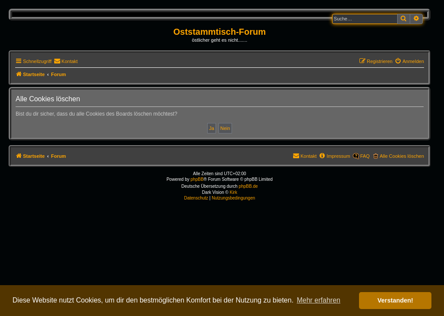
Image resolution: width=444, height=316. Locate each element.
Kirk (233, 192)
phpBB (197, 179)
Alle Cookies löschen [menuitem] (402, 156)
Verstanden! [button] (395, 300)
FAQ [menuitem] (365, 156)
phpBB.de (248, 186)
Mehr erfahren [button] (318, 300)
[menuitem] (66, 61)
